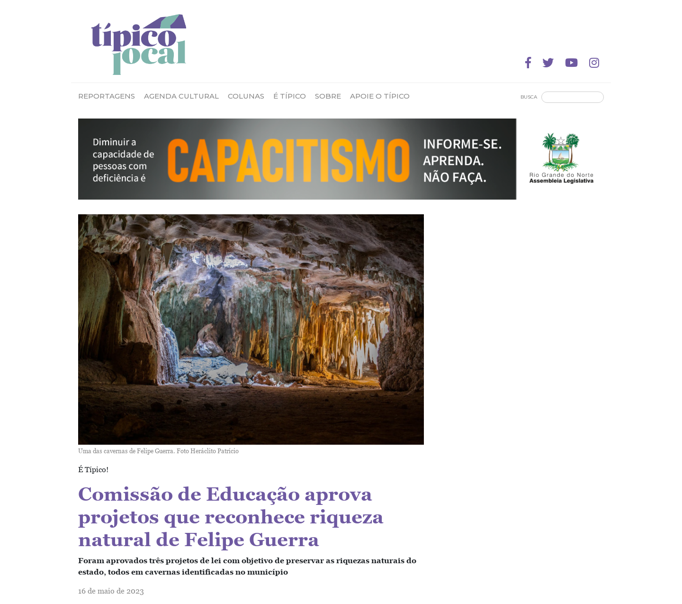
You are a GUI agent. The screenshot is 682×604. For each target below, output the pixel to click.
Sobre (328, 96)
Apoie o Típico (380, 96)
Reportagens (106, 96)
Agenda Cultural (181, 96)
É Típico (289, 96)
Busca (528, 97)
